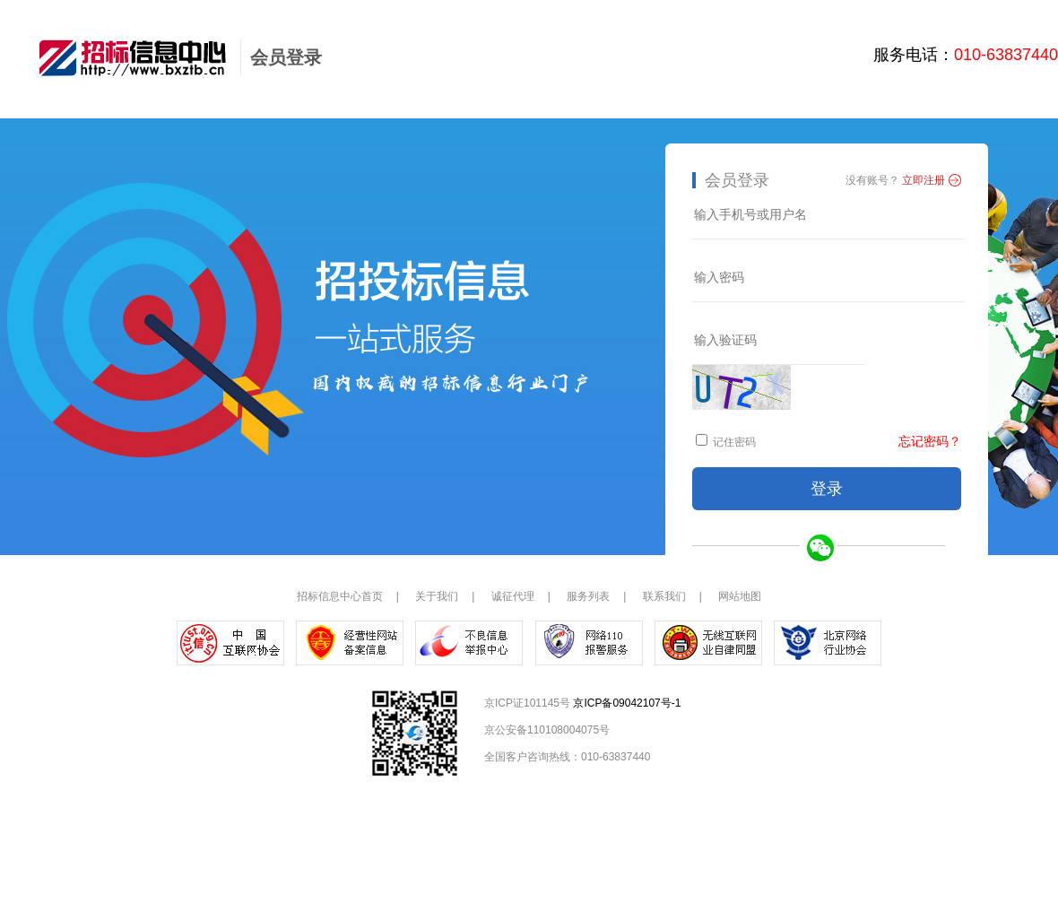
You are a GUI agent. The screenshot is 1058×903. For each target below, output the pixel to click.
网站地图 (739, 596)
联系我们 (664, 596)
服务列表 (588, 596)
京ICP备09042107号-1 (627, 703)
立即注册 (923, 180)
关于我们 (436, 596)
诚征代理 (512, 596)
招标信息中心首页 (340, 596)
